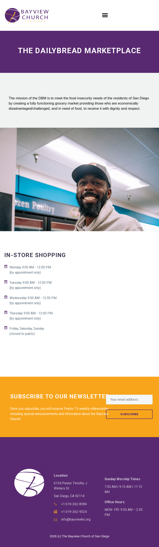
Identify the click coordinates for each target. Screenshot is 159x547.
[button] (105, 15)
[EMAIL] (129, 399)
